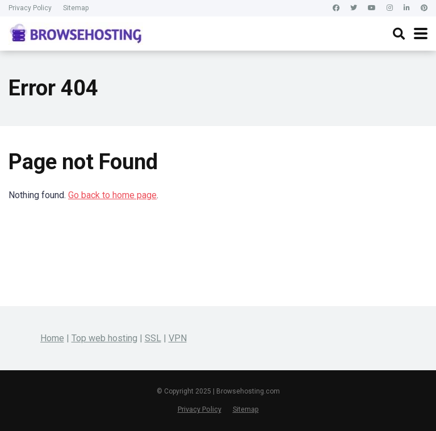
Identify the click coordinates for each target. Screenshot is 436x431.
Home (52, 338)
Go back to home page (112, 195)
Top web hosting (104, 338)
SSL (153, 338)
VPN (178, 338)
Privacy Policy (30, 8)
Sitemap (76, 8)
